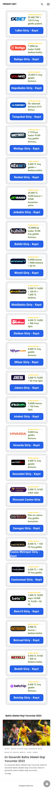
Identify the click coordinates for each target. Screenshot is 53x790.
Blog (29, 752)
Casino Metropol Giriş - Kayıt (25, 553)
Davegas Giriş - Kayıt (26, 528)
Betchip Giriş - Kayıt (26, 697)
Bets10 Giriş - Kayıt (26, 611)
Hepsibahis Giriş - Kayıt (26, 88)
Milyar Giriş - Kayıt (27, 362)
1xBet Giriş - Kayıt (26, 30)
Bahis (7, 749)
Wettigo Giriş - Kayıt (27, 148)
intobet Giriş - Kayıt (26, 416)
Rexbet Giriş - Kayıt (26, 177)
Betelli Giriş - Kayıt (26, 669)
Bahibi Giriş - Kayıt (26, 244)
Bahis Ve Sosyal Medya (15, 752)
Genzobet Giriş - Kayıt (26, 474)
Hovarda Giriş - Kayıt (26, 445)
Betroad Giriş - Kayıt (26, 640)
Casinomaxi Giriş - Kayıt (26, 579)
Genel (35, 752)
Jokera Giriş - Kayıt (26, 387)
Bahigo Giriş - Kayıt (26, 59)
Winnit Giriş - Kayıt (26, 272)
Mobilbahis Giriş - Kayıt (26, 304)
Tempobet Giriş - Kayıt (26, 116)
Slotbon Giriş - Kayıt (26, 333)
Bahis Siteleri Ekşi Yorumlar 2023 (26, 749)
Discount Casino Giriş (26, 499)
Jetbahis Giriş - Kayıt (26, 212)
